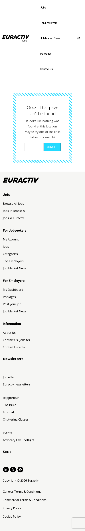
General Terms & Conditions (22, 492)
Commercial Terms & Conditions (24, 500)
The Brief (9, 405)
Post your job (12, 304)
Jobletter (9, 377)
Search (52, 147)
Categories (10, 254)
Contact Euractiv (14, 347)
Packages (46, 53)
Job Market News (50, 38)
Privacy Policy (12, 508)
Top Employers (48, 23)
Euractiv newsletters (17, 384)
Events (7, 433)
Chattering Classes (16, 419)
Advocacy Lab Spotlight (18, 440)
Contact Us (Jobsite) (16, 340)
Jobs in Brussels (14, 211)
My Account (11, 239)
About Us (9, 333)
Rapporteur (11, 398)
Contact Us (46, 69)
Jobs (43, 7)
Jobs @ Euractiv (13, 218)
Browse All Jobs (13, 204)
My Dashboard (13, 290)
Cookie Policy (12, 517)
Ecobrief (8, 412)
